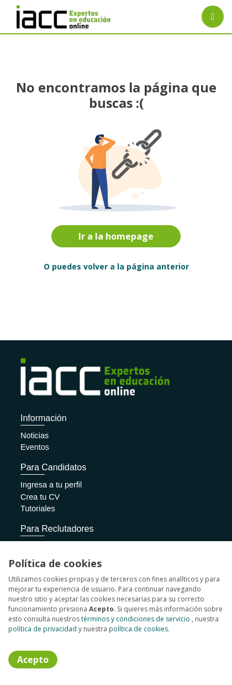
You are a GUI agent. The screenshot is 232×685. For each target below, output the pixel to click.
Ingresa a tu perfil (51, 484)
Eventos (34, 447)
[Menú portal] (213, 17)
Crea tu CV (40, 496)
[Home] (47, 16)
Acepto (33, 659)
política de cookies (138, 629)
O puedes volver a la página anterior (116, 266)
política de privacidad (42, 629)
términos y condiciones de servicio (135, 619)
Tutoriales (37, 508)
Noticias (34, 435)
